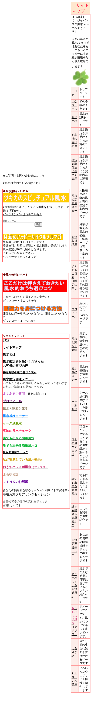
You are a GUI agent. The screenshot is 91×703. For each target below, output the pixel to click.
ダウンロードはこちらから (19, 300)
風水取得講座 (74, 241)
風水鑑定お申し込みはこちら (23, 182)
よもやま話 (74, 652)
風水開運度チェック (15, 452)
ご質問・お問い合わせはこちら (25, 175)
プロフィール (74, 313)
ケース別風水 (74, 405)
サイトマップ (12, 347)
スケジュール (74, 105)
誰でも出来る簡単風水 (74, 486)
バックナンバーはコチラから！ (22, 214)
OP (7, 340)
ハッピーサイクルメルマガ (19, 256)
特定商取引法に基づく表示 (19, 372)
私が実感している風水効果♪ (74, 585)
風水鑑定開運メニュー (18, 379)
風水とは (9, 354)
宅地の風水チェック (74, 447)
